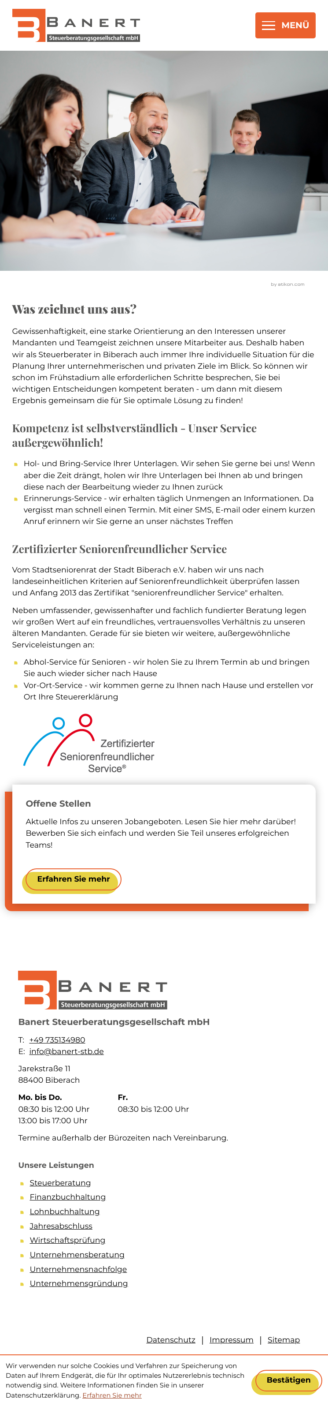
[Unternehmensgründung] (170, 1285)
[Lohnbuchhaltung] (170, 1213)
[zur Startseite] (76, 25)
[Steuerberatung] (170, 1185)
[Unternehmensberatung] (170, 1256)
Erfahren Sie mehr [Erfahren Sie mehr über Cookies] (112, 1395)
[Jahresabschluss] (170, 1228)
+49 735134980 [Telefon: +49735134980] (57, 1040)
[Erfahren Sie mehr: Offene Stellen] (74, 879)
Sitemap (284, 1340)
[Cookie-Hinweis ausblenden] (288, 1381)
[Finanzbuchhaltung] (170, 1199)
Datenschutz (170, 1340)
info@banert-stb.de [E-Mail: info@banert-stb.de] (66, 1051)
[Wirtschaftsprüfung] (170, 1242)
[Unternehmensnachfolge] (170, 1271)
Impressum (232, 1340)
